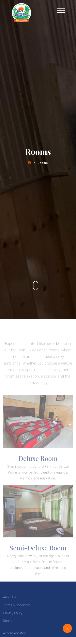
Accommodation (15, 633)
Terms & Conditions (17, 605)
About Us (9, 597)
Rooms (8, 621)
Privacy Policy (12, 613)
